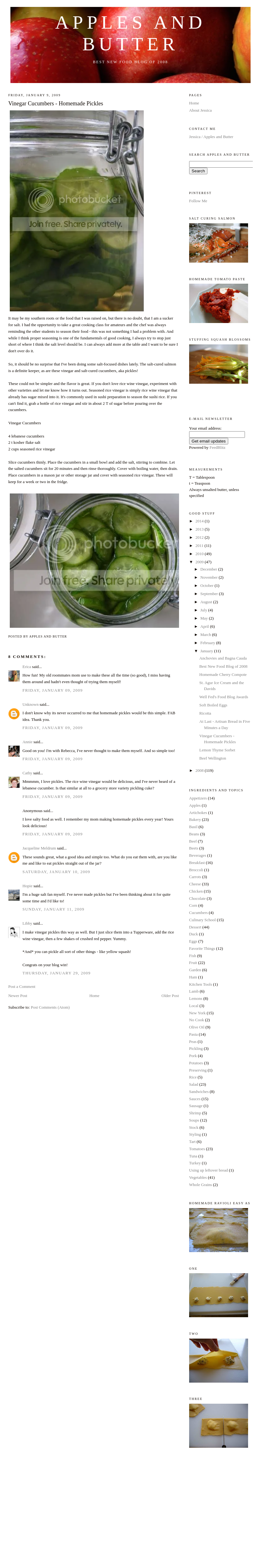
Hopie (27, 885)
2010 (200, 553)
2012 (200, 537)
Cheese (195, 884)
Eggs (193, 941)
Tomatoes (197, 1148)
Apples (195, 805)
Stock (194, 1127)
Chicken (196, 891)
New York (197, 1013)
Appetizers (198, 798)
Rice (193, 1077)
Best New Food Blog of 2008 (223, 666)
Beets (193, 848)
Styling (195, 1134)
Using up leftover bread (208, 1170)
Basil (193, 826)
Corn (193, 905)
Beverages (197, 855)
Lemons (195, 998)
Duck (193, 934)
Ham (193, 977)
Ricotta (205, 713)
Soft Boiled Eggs (213, 705)
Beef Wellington (212, 758)
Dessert (195, 927)
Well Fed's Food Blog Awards (223, 696)
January (207, 651)
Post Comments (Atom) (50, 1007)
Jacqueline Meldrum (39, 848)
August (206, 601)
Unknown (30, 704)
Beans (194, 834)
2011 (200, 545)
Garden (195, 969)
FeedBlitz (218, 447)
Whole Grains (200, 1184)
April (205, 626)
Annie (27, 741)
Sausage (196, 1105)
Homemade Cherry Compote (222, 674)
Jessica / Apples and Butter (211, 136)
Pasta (193, 1034)
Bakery (195, 819)
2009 (200, 562)
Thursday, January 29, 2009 (56, 973)
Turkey (195, 1163)
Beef (193, 841)
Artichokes (198, 812)
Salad (193, 1084)
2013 (200, 529)
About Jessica (200, 110)
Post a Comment (21, 986)
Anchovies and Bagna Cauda (223, 658)
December (209, 569)
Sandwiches (199, 1091)
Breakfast (197, 862)
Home (94, 995)
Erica (26, 666)
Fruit (193, 962)
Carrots (195, 876)
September (209, 593)
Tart (192, 1141)
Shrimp (195, 1113)
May (204, 618)
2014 (200, 521)
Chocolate (197, 898)
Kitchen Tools (200, 984)
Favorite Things (202, 948)
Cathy (27, 773)
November (209, 577)
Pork (193, 1055)
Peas (193, 1041)
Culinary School (202, 919)
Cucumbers (198, 912)
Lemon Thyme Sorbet (217, 750)
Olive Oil (197, 1027)
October (207, 585)
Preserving (198, 1070)
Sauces (194, 1098)
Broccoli (196, 869)
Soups (194, 1120)
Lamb (194, 991)
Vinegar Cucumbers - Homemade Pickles (55, 103)
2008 (200, 770)
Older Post (170, 995)
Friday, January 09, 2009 (52, 690)
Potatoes (196, 1063)
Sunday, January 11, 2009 (53, 909)
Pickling (196, 1048)
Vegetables (198, 1177)
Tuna (193, 1156)
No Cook (196, 1019)
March (206, 634)
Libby (27, 923)
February (208, 642)
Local (194, 1005)
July (204, 610)
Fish (192, 955)
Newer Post (17, 995)
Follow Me (198, 200)
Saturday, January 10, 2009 (56, 871)
